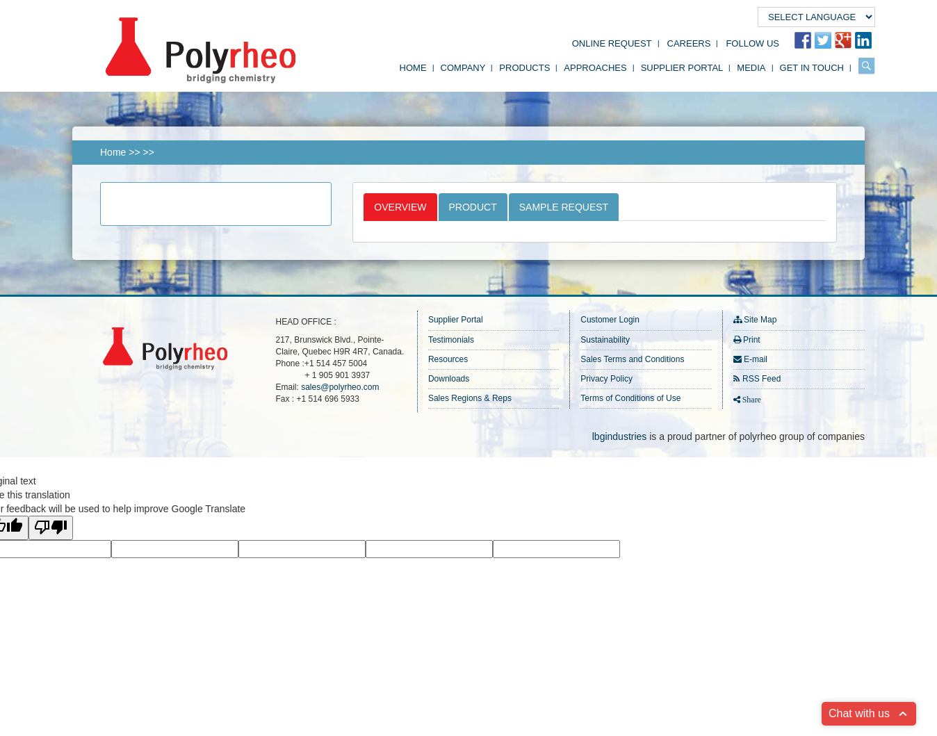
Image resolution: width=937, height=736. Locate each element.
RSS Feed (761, 379)
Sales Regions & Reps (470, 398)
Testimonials (451, 340)
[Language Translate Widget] (816, 17)
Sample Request (563, 207)
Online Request (612, 43)
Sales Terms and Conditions (632, 359)
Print (751, 340)
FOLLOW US (752, 43)
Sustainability (605, 340)
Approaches (595, 68)
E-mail (755, 359)
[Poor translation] (50, 528)
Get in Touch (812, 68)
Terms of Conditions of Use (630, 398)
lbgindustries (619, 436)
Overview (400, 207)
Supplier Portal (682, 68)
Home (413, 68)
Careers (689, 43)
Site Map (760, 320)
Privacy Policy (606, 379)
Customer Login (609, 320)
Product (473, 207)
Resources (448, 359)
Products (524, 68)
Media (751, 68)
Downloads (448, 379)
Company (463, 68)
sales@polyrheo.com (340, 387)
